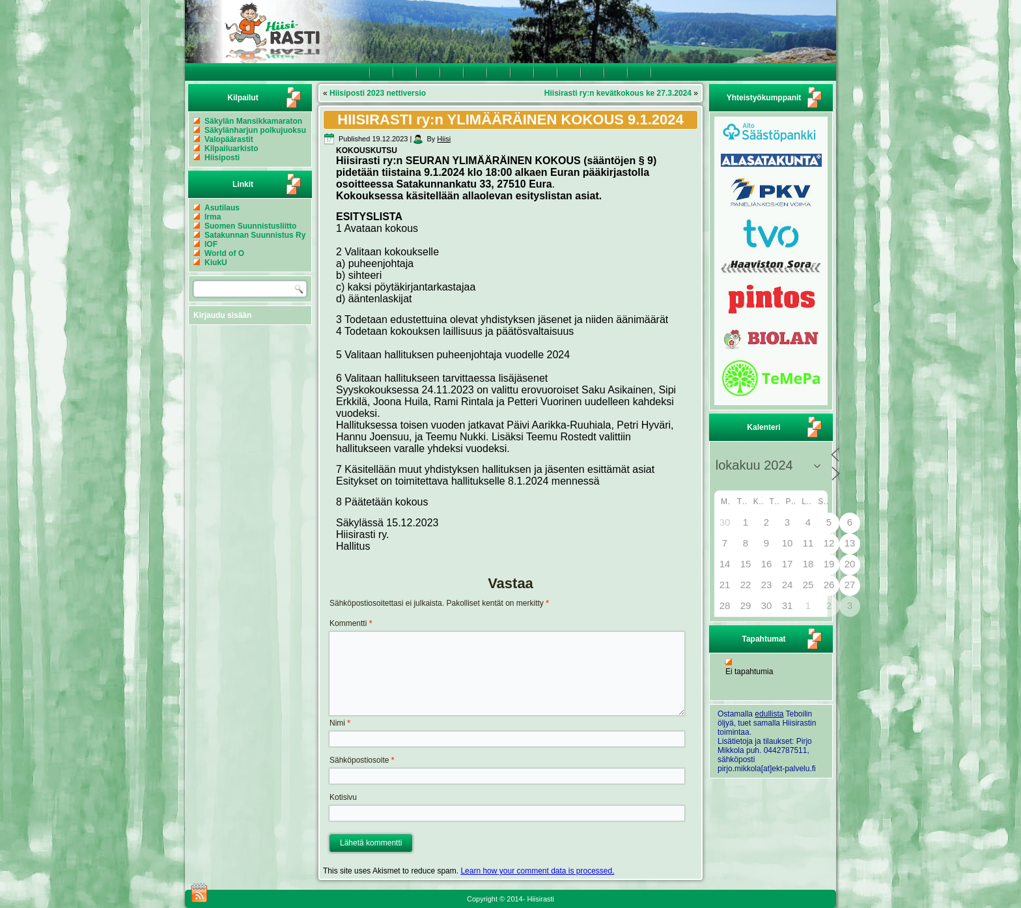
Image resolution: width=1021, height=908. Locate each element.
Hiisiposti (222, 157)
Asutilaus (222, 207)
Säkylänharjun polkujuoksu (255, 130)
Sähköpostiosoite (361, 760)
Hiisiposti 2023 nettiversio (377, 93)
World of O (224, 253)
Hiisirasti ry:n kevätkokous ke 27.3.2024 (618, 93)
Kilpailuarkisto (231, 148)
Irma (212, 216)
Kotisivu (343, 797)
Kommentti (350, 623)
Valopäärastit (228, 139)
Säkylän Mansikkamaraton (253, 121)
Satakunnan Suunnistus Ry (254, 235)
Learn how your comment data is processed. (537, 870)
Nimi (339, 723)
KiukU (215, 262)
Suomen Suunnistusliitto (250, 226)
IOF (210, 244)
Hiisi (444, 139)
